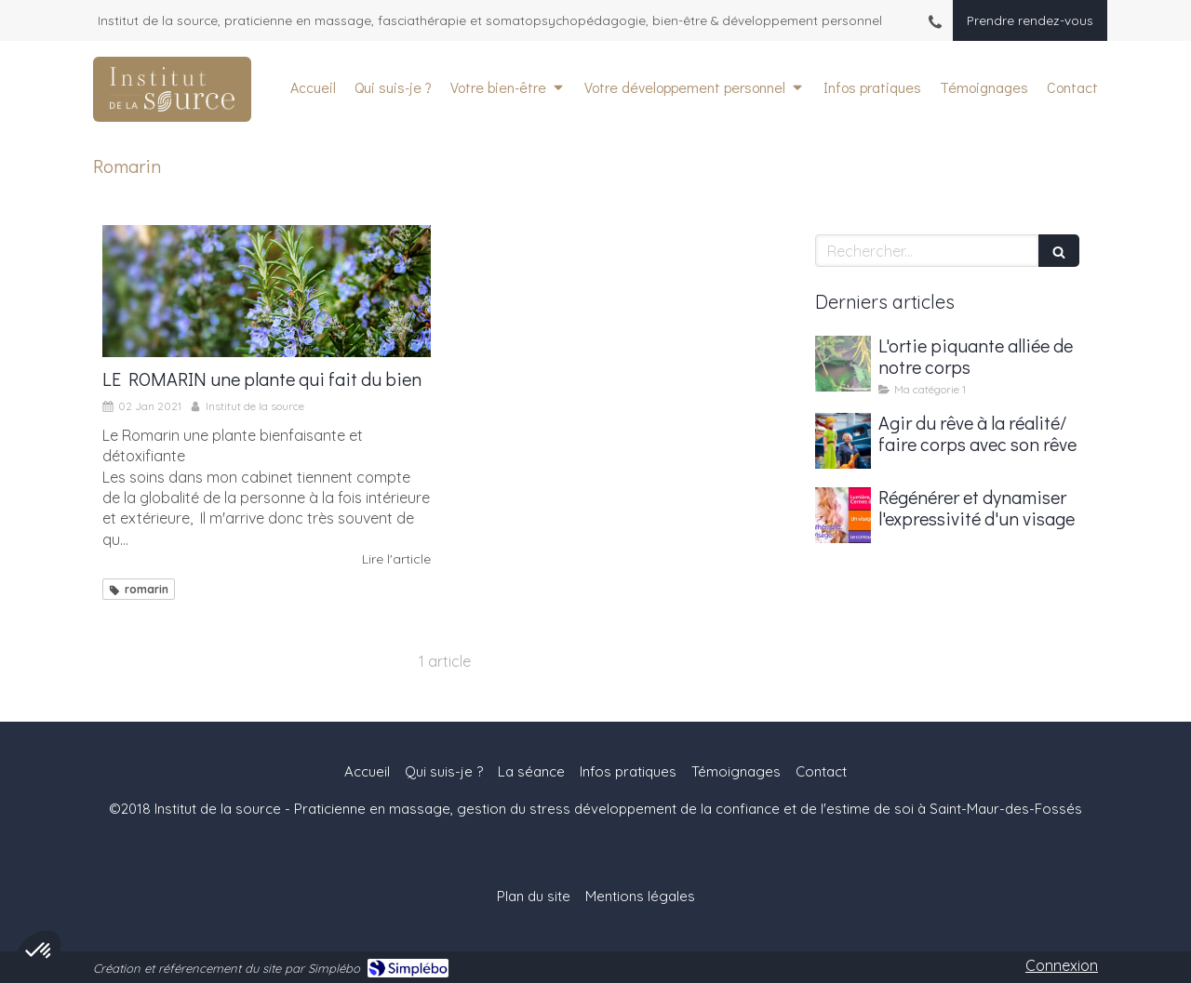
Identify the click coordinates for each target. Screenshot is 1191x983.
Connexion (1061, 965)
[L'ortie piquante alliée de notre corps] (843, 364)
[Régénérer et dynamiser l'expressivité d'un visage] (843, 515)
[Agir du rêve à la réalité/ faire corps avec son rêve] (843, 441)
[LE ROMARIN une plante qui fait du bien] (266, 290)
